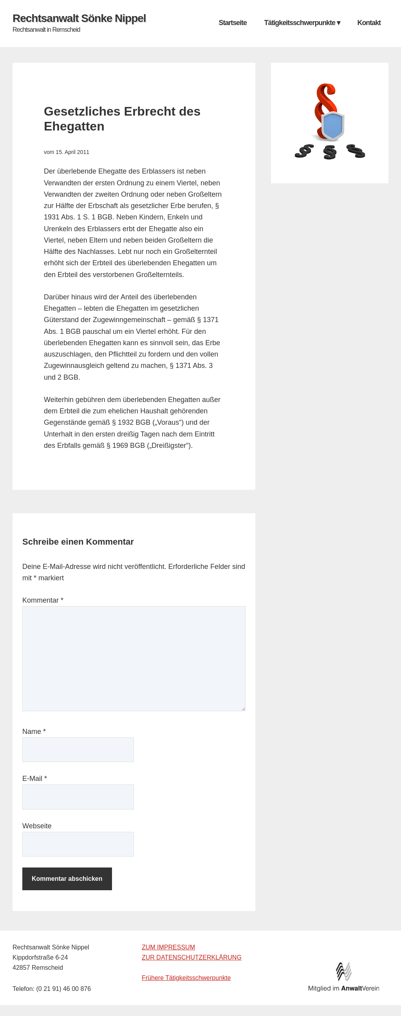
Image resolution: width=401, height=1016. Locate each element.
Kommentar (42, 600)
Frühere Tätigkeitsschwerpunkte (186, 977)
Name (34, 731)
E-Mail (34, 778)
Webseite (37, 826)
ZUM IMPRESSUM (168, 947)
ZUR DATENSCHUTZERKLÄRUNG (192, 957)
